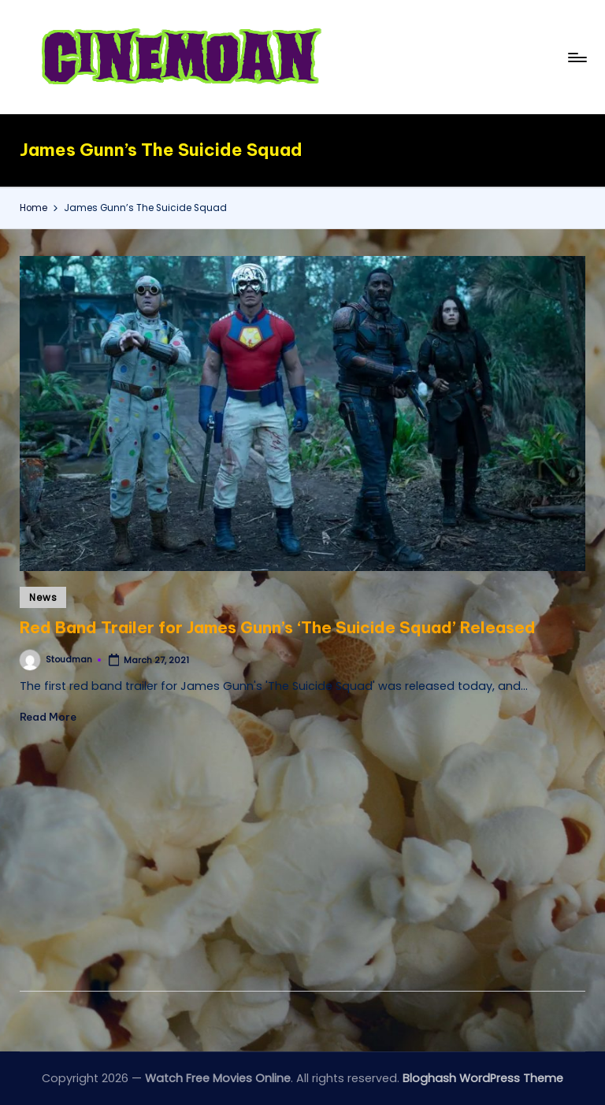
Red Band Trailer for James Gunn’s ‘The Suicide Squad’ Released (278, 627)
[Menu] (576, 57)
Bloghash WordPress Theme (483, 1078)
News (43, 597)
